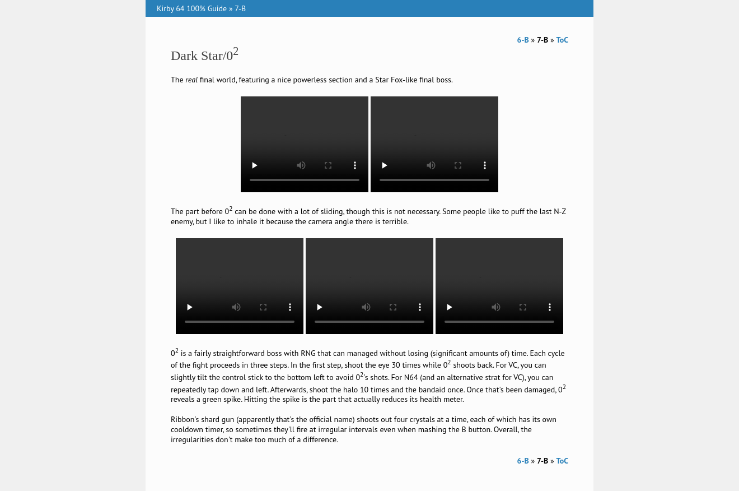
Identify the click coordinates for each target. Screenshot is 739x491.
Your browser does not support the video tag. (304, 144)
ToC (562, 40)
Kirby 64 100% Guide (192, 8)
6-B (523, 40)
